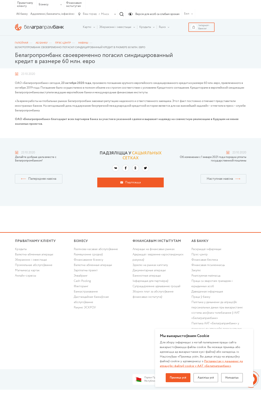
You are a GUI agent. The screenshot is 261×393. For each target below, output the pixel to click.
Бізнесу (50, 4)
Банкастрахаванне (86, 291)
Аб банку (22, 14)
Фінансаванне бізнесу (88, 260)
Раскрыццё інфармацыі (206, 249)
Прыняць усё (178, 378)
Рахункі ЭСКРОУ (85, 307)
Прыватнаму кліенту (25, 4)
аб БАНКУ (199, 241)
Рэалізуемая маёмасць (206, 276)
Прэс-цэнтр (199, 254)
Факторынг (81, 286)
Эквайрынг (80, 276)
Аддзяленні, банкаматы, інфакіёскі (52, 14)
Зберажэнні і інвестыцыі (31, 260)
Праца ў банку (200, 297)
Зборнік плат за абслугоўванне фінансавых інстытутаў (153, 294)
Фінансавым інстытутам (74, 4)
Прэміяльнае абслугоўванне (33, 265)
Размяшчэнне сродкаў (88, 254)
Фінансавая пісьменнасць (208, 265)
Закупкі (196, 270)
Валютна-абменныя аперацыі (34, 254)
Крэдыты (21, 249)
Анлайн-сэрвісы (25, 276)
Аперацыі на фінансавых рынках (154, 249)
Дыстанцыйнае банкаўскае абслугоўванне (91, 299)
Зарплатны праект (86, 270)
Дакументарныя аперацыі (149, 270)
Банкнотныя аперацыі (147, 276)
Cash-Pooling (82, 281)
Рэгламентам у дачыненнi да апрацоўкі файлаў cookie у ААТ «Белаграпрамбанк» (201, 363)
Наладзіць (232, 378)
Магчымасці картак (27, 270)
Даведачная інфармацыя (207, 291)
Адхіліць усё (206, 378)
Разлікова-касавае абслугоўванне (96, 249)
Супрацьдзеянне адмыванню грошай (156, 286)
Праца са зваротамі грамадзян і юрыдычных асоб (212, 284)
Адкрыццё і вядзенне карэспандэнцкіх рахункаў (158, 257)
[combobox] (103, 14)
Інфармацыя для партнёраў (150, 281)
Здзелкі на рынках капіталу (150, 265)
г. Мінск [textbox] (104, 14)
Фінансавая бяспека (204, 260)
